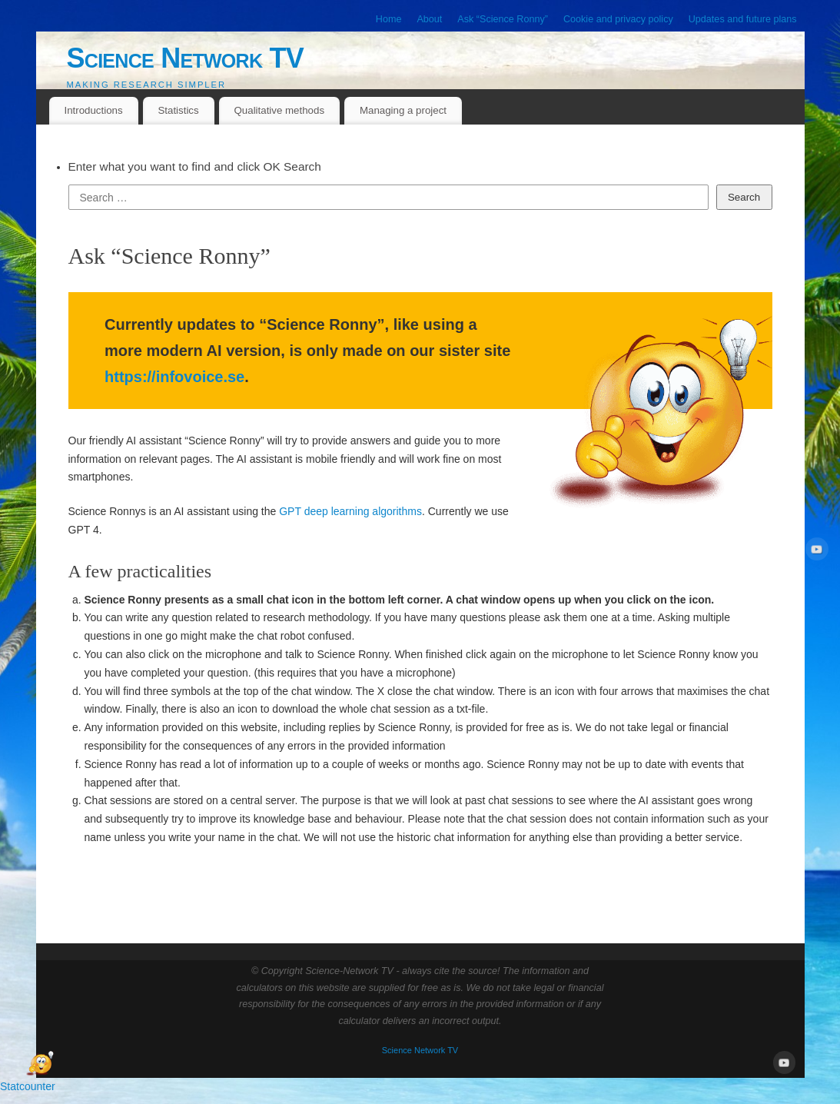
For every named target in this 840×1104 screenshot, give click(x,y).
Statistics (178, 110)
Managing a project (403, 110)
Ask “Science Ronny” (502, 19)
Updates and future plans (743, 19)
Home (389, 19)
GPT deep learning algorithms (350, 511)
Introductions (93, 110)
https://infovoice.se (174, 376)
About (429, 19)
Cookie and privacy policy (618, 19)
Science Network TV (185, 58)
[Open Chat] (40, 1064)
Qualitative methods (279, 110)
